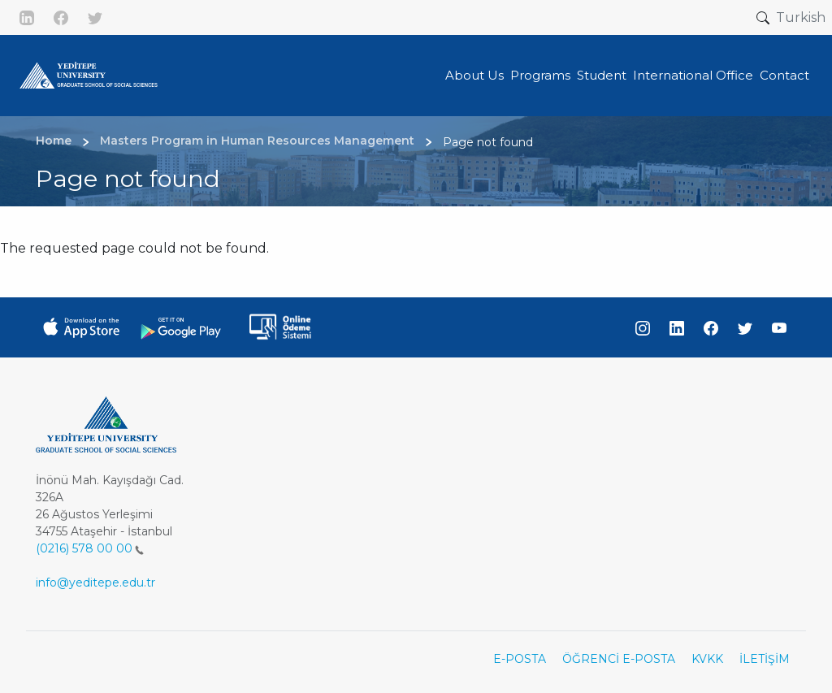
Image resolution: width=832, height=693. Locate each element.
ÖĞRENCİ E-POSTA (618, 659)
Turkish (801, 17)
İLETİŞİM (764, 659)
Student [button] (601, 75)
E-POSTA (519, 659)
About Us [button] (474, 75)
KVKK (707, 659)
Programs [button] (540, 75)
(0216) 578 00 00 (90, 548)
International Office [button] (693, 75)
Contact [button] (784, 75)
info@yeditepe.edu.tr (95, 582)
